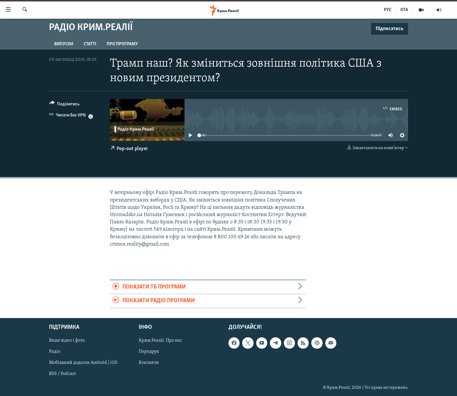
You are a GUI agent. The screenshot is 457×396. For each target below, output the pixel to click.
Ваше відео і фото (67, 340)
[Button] (64, 105)
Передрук (149, 351)
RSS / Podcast (62, 373)
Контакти (149, 362)
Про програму (122, 44)
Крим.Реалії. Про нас (160, 340)
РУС (388, 10)
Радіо (54, 351)
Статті (90, 44)
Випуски (63, 44)
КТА (404, 10)
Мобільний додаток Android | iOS (83, 362)
